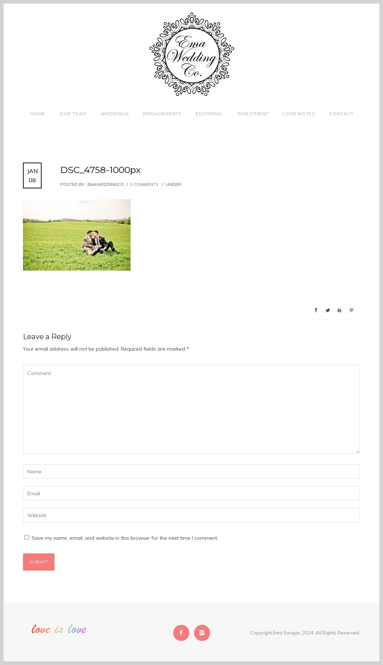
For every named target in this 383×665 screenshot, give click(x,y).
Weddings (115, 113)
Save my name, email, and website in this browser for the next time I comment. (125, 538)
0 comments (144, 184)
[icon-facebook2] (183, 633)
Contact (341, 113)
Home (37, 113)
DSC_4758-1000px (100, 169)
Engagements (162, 113)
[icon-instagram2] (202, 633)
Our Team (73, 113)
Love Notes (299, 113)
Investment (253, 113)
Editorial (209, 113)
